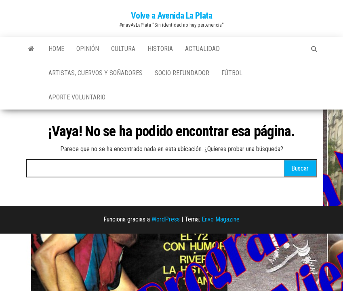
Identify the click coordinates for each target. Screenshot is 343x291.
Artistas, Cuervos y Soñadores (95, 73)
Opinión (87, 49)
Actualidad (202, 49)
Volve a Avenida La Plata (171, 16)
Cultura (123, 49)
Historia (160, 49)
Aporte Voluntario (76, 97)
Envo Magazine (221, 219)
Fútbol (231, 73)
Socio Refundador (182, 73)
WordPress (166, 219)
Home (56, 49)
